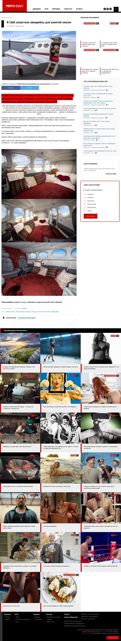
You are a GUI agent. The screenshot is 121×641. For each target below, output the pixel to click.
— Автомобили (37, 619)
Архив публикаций (70, 617)
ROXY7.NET (90, 614)
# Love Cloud (41, 312)
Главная (3, 17)
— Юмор (17, 617)
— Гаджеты (36, 617)
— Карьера (49, 619)
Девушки (37, 9)
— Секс (17, 622)
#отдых (33, 312)
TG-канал (22, 302)
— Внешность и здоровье (53, 617)
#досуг (28, 312)
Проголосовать (90, 216)
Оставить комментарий (26, 318)
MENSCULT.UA (73, 621)
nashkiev (24, 308)
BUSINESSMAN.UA (74, 623)
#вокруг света (10, 312)
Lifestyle (68, 9)
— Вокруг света (50, 622)
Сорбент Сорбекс (87, 633)
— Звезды (7, 619)
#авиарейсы (55, 312)
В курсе (79, 9)
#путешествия (20, 312)
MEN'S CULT (89, 616)
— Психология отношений (22, 619)
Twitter (29, 88)
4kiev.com (88, 619)
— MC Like (7, 617)
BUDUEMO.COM (74, 626)
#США (48, 312)
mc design (103, 631)
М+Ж (46, 9)
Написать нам (113, 637)
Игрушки (56, 9)
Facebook (11, 88)
